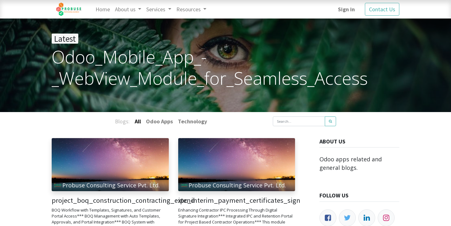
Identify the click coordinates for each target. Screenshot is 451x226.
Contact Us (382, 9)
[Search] (330, 121)
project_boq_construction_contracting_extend (110, 200)
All (138, 121)
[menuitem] (102, 9)
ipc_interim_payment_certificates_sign (236, 200)
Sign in (346, 9)
